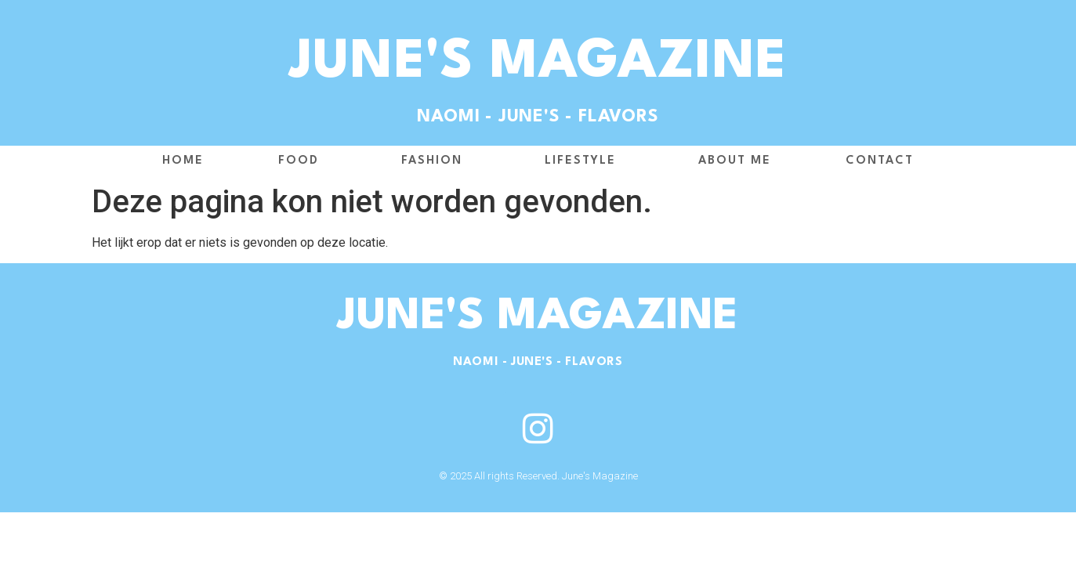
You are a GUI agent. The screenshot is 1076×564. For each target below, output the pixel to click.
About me (734, 161)
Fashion (435, 161)
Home (183, 161)
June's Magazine (538, 63)
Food (302, 161)
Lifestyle (584, 161)
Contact (880, 161)
